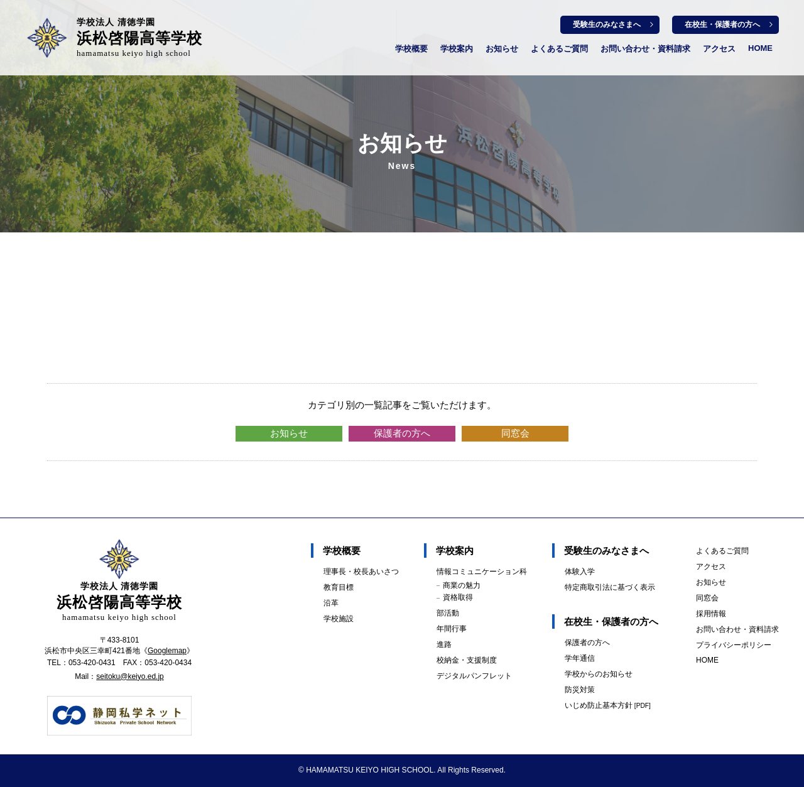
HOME (760, 48)
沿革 (331, 603)
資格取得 (458, 597)
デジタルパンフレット (474, 675)
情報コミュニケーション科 (482, 571)
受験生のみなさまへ (607, 24)
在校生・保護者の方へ (722, 24)
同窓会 (515, 433)
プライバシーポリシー (733, 645)
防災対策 (580, 689)
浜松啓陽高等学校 (139, 37)
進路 (444, 644)
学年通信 (580, 658)
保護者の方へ (402, 433)
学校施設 (338, 618)
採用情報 (711, 613)
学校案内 (456, 48)
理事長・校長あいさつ (361, 571)
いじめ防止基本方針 (608, 705)
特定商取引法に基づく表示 (610, 587)
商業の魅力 (462, 585)
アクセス (719, 48)
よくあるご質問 (559, 48)
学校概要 (411, 48)
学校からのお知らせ (599, 674)
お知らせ (502, 48)
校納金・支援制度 (467, 660)
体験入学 (580, 571)
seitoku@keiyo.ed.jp (130, 676)
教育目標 (338, 587)
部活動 (448, 613)
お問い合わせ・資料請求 (645, 48)
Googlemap (167, 650)
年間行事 (452, 628)
